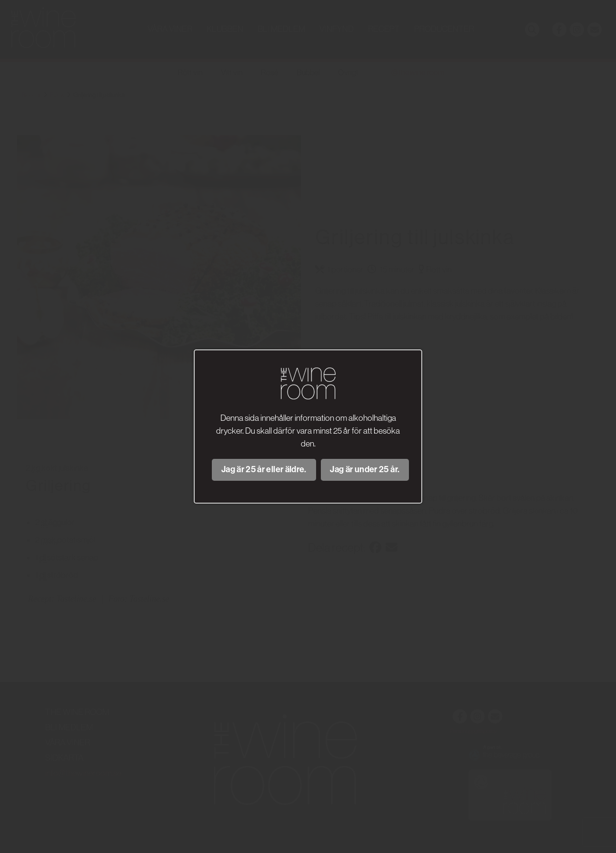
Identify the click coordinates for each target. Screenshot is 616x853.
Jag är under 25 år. (364, 469)
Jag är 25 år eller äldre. (264, 469)
